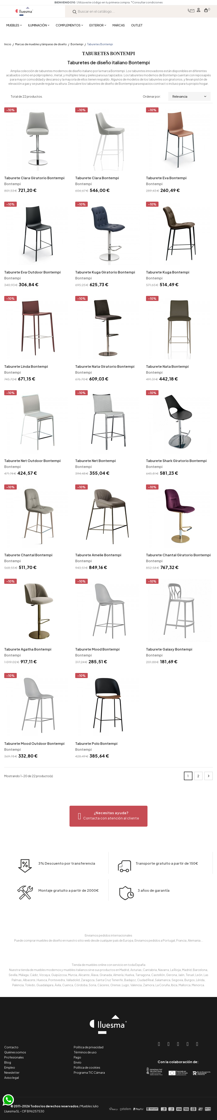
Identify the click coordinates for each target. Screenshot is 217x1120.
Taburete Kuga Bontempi (167, 272)
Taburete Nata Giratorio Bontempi (104, 366)
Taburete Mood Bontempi (97, 649)
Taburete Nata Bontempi (167, 366)
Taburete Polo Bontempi (96, 743)
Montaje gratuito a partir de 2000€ (68, 903)
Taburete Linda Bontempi (26, 366)
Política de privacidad (88, 1047)
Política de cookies (87, 1067)
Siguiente (208, 776)
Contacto (11, 1047)
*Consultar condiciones (147, 2)
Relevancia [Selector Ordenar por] (189, 96)
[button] (109, 816)
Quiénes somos (15, 1052)
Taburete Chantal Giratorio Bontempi (178, 555)
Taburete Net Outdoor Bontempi (32, 460)
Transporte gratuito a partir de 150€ (167, 851)
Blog (7, 1062)
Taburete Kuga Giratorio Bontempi (105, 272)
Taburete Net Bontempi (95, 460)
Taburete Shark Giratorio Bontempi (176, 460)
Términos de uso (85, 1052)
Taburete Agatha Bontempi (27, 649)
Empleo (9, 1067)
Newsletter (11, 1072)
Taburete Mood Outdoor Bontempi (34, 743)
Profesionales (14, 1057)
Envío (77, 1062)
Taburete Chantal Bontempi (28, 555)
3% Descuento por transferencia (66, 876)
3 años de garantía (154, 903)
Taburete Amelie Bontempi (98, 555)
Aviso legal (11, 1077)
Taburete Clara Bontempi (97, 178)
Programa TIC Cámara (89, 1072)
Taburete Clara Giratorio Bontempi (34, 178)
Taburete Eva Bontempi (166, 178)
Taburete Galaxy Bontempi (169, 649)
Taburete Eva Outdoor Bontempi (32, 272)
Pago (77, 1057)
